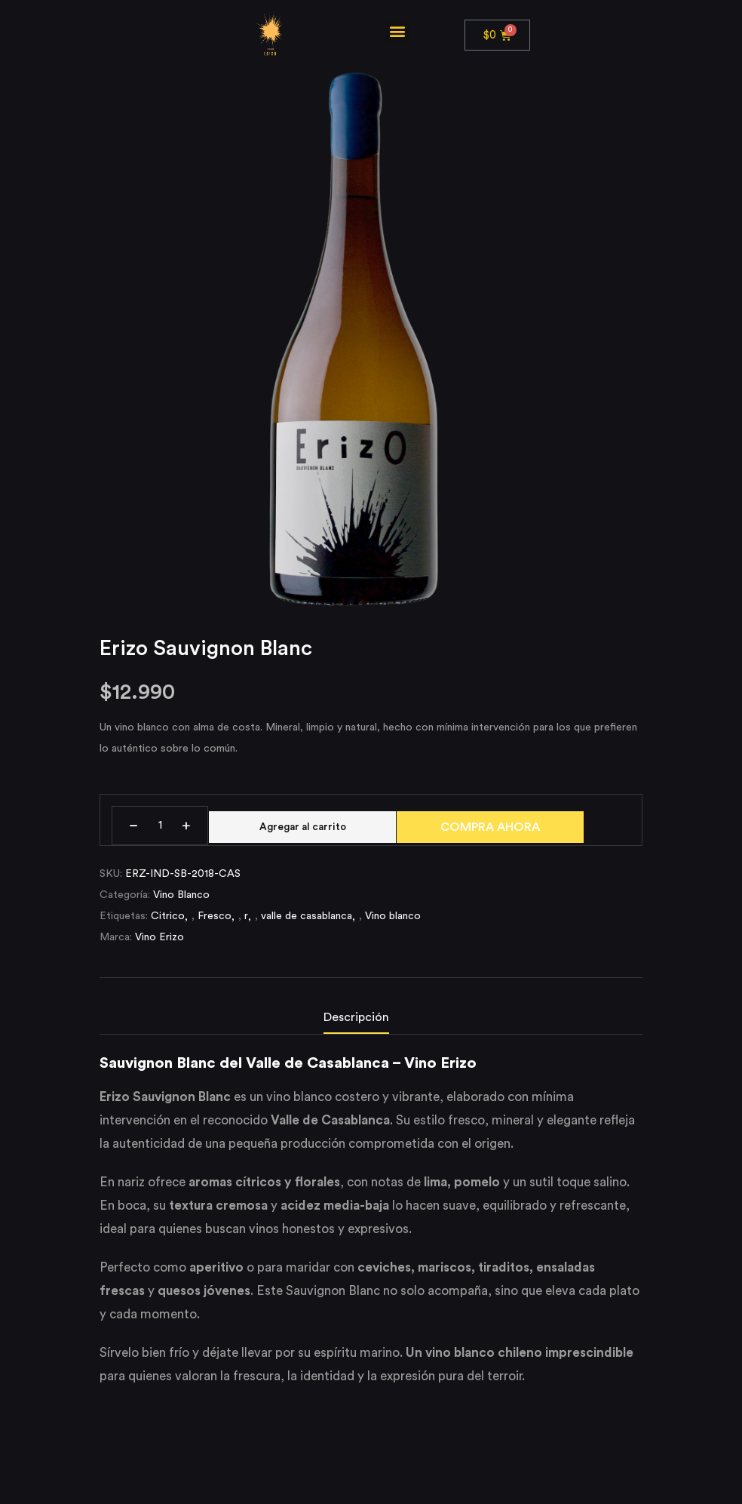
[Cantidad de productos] (159, 825)
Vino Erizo (159, 943)
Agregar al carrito (308, 826)
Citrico (168, 922)
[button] (397, 31)
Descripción (356, 1023)
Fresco (214, 922)
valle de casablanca (306, 922)
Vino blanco (393, 922)
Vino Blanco (181, 901)
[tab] (371, 1027)
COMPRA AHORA (500, 827)
